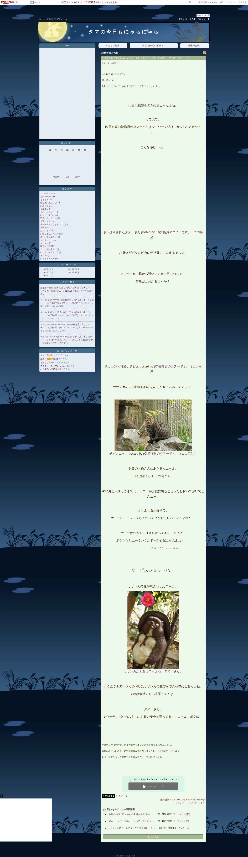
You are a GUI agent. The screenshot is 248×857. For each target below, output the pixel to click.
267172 (201, 15)
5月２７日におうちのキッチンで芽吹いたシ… (132, 828)
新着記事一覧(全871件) (153, 45)
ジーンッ (44, 243)
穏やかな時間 (46, 246)
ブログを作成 (229, 2)
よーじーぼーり (47, 324)
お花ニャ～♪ (46, 230)
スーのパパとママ (48, 300)
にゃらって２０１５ (49, 252)
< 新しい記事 (113, 45)
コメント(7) (181, 802)
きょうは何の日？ (48, 362)
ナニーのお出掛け (48, 249)
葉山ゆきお (45, 288)
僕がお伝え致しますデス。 (52, 224)
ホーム (42, 19)
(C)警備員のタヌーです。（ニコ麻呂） (170, 453)
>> (206, 2)
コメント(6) (183, 821)
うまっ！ (44, 199)
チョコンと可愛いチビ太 (122, 366)
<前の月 (56, 177)
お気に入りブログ (67, 350)
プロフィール (60, 19)
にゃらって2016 (47, 258)
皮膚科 (43, 359)
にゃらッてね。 (47, 215)
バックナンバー (67, 265)
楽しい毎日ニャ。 (48, 237)
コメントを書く (197, 802)
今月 (67, 177)
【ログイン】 (203, 19)
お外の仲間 (45, 196)
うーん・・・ (46, 240)
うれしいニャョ (47, 212)
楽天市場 (242, 2)
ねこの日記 (45, 193)
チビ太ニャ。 (118, 453)
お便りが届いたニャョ (50, 234)
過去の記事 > (194, 45)
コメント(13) (183, 814)
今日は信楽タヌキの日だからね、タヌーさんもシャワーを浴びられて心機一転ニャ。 (144, 58)
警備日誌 (44, 227)
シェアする (121, 795)
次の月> (78, 177)
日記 (49, 19)
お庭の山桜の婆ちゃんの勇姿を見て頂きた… (131, 814)
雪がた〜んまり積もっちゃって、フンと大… (131, 821)
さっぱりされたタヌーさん (121, 232)
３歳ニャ (44, 209)
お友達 (43, 255)
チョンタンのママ (48, 336)
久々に (43, 355)
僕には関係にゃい (48, 203)
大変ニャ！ (45, 221)
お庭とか (44, 206)
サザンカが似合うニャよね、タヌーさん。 (153, 671)
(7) (188, 58)
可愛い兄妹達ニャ (48, 218)
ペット (37, 2)
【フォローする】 (187, 19)
